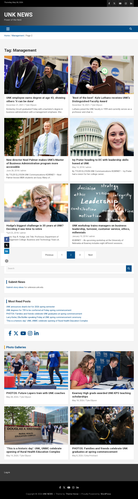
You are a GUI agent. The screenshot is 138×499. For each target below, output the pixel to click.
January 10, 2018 (80, 236)
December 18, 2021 (81, 105)
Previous (49, 255)
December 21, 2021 (15, 105)
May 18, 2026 (78, 400)
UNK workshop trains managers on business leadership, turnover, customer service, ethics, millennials (101, 229)
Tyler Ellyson (31, 105)
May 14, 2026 (12, 456)
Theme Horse (72, 494)
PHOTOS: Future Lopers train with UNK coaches (35, 393)
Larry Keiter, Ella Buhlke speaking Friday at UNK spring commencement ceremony (43, 317)
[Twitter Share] (6, 245)
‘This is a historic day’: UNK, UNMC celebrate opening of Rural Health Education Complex (34, 450)
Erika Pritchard (91, 456)
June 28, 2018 (12, 170)
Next (90, 255)
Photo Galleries (16, 347)
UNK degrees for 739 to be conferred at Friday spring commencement (38, 310)
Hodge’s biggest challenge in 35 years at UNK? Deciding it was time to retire (34, 227)
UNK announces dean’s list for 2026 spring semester (30, 306)
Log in (7, 472)
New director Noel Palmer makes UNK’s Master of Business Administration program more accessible (35, 163)
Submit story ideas (15, 287)
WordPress (106, 494)
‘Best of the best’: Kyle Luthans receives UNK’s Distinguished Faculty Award (101, 99)
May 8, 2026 (77, 456)
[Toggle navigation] (8, 29)
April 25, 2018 (12, 233)
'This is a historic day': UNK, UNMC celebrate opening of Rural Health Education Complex (47, 321)
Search (129, 268)
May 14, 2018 (78, 167)
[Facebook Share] (6, 239)
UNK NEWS (18, 14)
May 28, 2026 (12, 397)
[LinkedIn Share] (6, 251)
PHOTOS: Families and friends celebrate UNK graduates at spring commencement (44, 313)
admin (23, 170)
